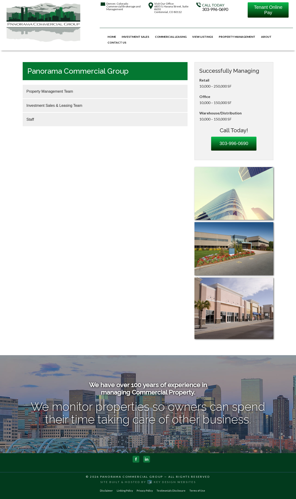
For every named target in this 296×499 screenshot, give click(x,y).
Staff (30, 119)
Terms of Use (197, 490)
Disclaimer (106, 490)
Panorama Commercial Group (131, 476)
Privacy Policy (145, 490)
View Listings (202, 36)
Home (112, 36)
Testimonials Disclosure (171, 490)
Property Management (237, 36)
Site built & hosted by (148, 482)
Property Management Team (49, 91)
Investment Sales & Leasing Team (54, 105)
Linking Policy (125, 490)
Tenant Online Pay (268, 10)
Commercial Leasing (171, 36)
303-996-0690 (215, 9)
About (266, 36)
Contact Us (117, 42)
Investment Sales (135, 36)
